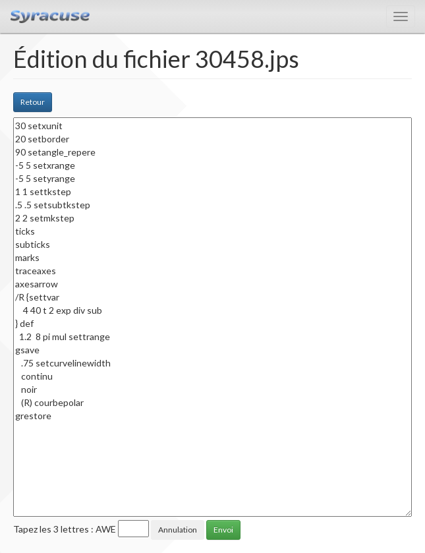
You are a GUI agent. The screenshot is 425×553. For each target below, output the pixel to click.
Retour (32, 102)
